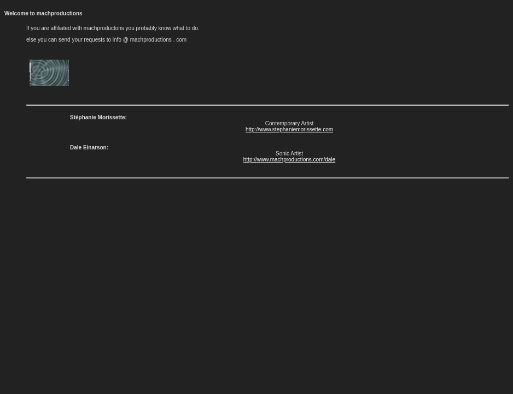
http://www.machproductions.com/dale (289, 160)
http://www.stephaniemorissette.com (289, 129)
